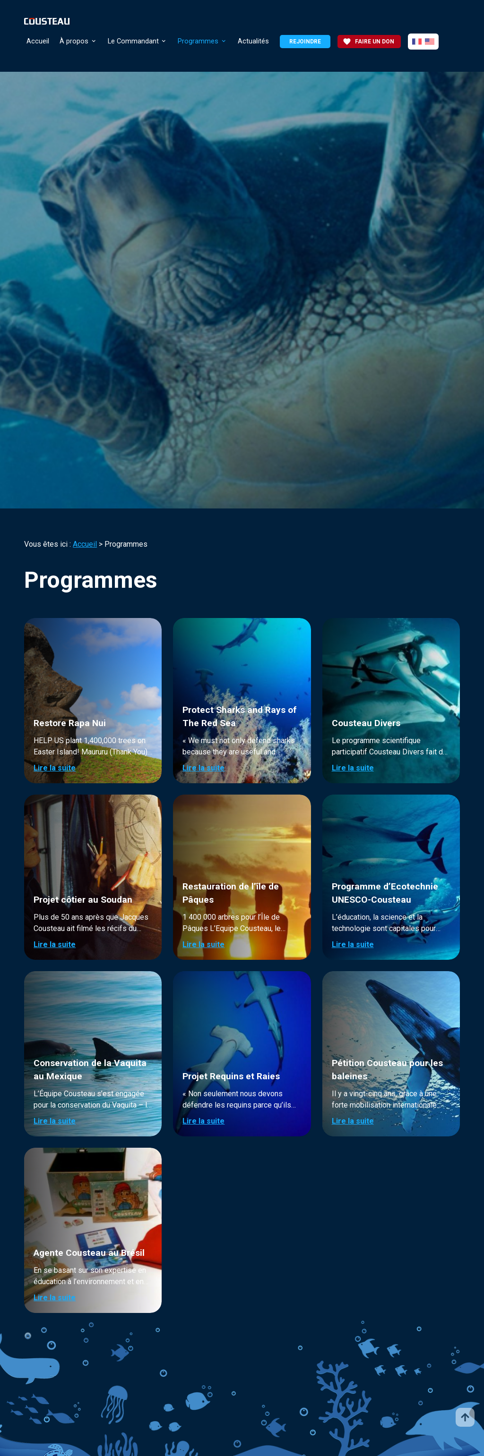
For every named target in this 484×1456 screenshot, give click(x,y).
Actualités (253, 41)
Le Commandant (133, 41)
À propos (74, 41)
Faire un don (368, 41)
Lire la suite (55, 767)
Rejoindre (305, 41)
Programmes (198, 41)
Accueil (37, 41)
